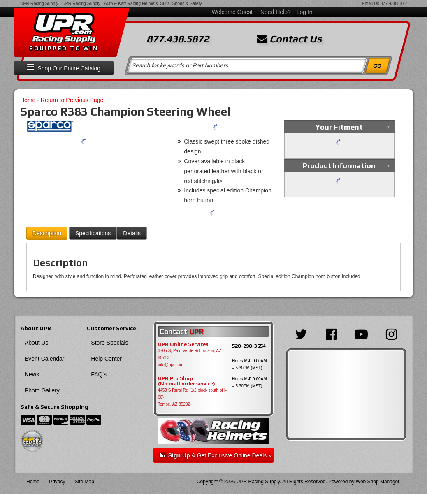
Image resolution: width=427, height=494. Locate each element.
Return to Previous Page (72, 100)
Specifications (93, 233)
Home (27, 100)
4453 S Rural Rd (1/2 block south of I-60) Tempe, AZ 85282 (192, 397)
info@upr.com (170, 364)
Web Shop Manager (377, 482)
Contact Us (289, 39)
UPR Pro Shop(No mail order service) (186, 381)
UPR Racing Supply (39, 3)
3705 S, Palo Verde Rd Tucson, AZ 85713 (190, 354)
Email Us (370, 3)
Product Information (339, 165)
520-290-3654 (249, 346)
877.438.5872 (394, 3)
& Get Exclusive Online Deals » (216, 455)
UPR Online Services (183, 344)
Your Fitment (339, 127)
